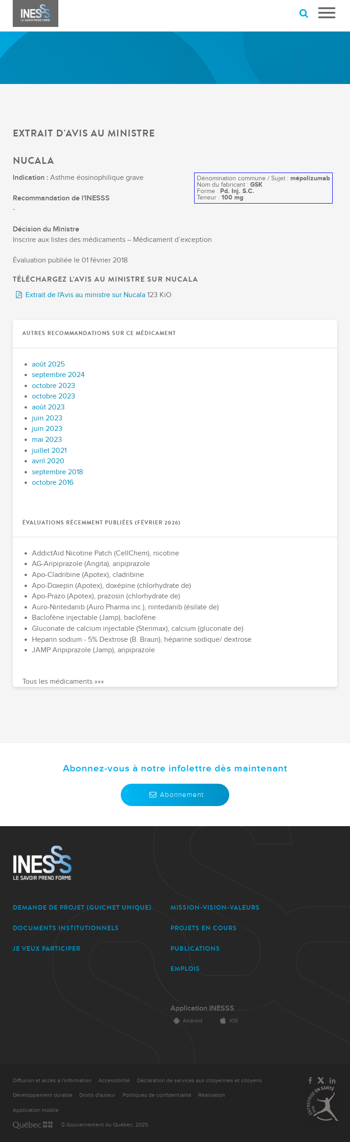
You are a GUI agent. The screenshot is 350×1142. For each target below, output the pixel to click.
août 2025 (48, 364)
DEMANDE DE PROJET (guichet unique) (82, 907)
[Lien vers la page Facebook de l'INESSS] (310, 1081)
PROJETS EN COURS (203, 928)
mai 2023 (47, 439)
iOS (227, 1020)
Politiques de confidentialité (157, 1095)
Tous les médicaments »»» (63, 681)
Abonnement (175, 795)
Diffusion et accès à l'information (52, 1080)
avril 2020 (48, 461)
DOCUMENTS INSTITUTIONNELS (66, 928)
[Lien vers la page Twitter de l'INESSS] (320, 1081)
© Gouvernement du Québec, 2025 (104, 1124)
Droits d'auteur (97, 1095)
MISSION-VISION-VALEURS (215, 907)
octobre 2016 (52, 482)
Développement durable (42, 1095)
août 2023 (48, 407)
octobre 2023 (53, 386)
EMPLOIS (185, 969)
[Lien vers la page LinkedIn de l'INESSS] (332, 1081)
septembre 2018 (57, 472)
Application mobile (36, 1110)
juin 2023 (47, 418)
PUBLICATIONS (195, 948)
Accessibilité (114, 1080)
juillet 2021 (49, 450)
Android (186, 1020)
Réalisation (211, 1095)
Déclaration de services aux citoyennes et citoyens (199, 1080)
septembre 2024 (58, 375)
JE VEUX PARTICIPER (47, 948)
